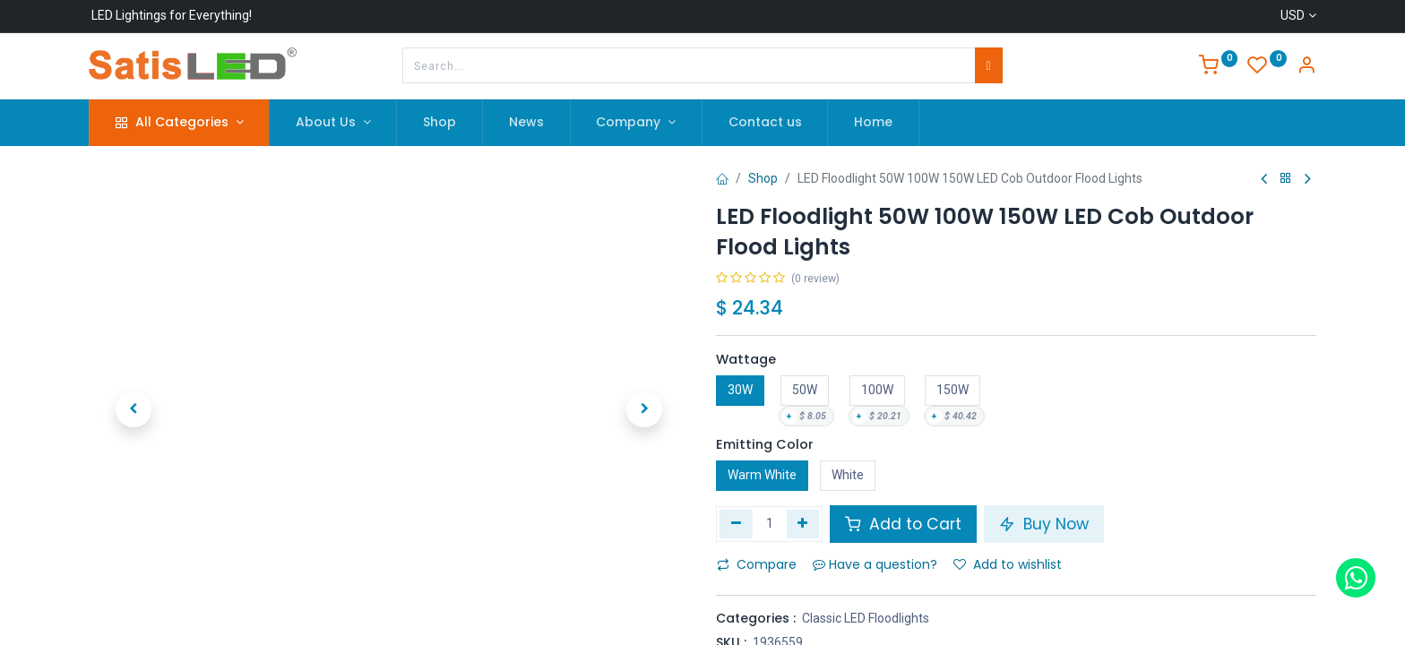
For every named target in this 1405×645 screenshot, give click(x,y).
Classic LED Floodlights (865, 618)
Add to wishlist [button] (1007, 564)
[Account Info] (1306, 67)
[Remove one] (736, 524)
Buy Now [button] (1044, 524)
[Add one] (803, 524)
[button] (133, 409)
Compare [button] (757, 564)
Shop (763, 178)
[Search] (989, 65)
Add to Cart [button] (903, 524)
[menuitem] (439, 122)
